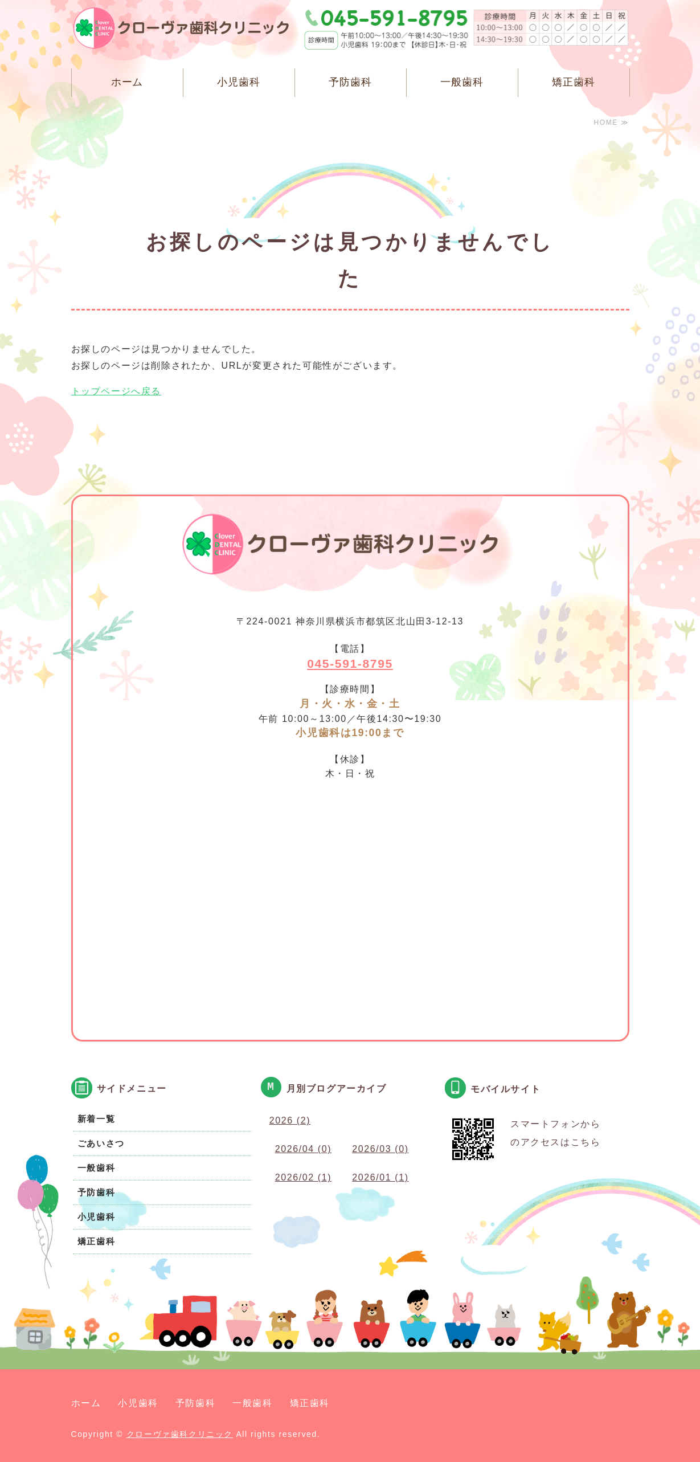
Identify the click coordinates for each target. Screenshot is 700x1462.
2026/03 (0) (380, 1149)
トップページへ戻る (116, 391)
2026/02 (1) (303, 1177)
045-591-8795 (350, 663)
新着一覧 (96, 1119)
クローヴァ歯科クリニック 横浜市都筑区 (188, 31)
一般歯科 (462, 82)
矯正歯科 (573, 82)
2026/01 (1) (380, 1177)
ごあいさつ (101, 1143)
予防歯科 (350, 82)
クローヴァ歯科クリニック (179, 1434)
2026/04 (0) (303, 1149)
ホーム (127, 82)
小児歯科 (238, 82)
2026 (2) (289, 1120)
